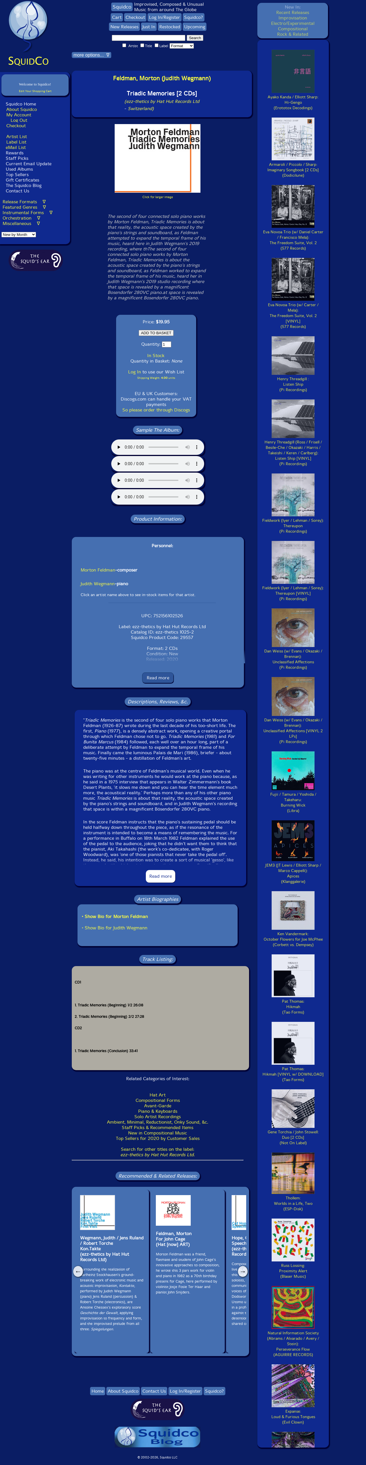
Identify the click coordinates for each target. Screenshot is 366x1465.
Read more (158, 677)
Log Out (19, 120)
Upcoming (194, 26)
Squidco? (193, 17)
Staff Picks (17, 158)
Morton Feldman (98, 570)
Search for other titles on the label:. (157, 1151)
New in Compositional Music (157, 1133)
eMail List (16, 147)
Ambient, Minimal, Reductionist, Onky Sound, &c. (157, 1122)
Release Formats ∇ (24, 201)
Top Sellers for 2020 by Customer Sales (158, 1138)
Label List (16, 142)
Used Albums (19, 169)
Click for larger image (157, 197)
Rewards (14, 153)
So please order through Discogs (156, 410)
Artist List (16, 136)
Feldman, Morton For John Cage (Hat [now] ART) (174, 1239)
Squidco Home (21, 104)
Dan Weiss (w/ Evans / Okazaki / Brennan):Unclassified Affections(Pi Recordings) (293, 656)
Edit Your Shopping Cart (35, 91)
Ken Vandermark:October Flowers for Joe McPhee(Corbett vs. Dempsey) (293, 936)
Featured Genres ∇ (24, 207)
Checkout (16, 125)
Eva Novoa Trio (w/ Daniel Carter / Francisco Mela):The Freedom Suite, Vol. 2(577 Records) (293, 237)
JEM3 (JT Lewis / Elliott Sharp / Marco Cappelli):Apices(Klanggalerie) (293, 870)
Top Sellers (17, 174)
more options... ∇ (91, 55)
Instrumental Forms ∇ (28, 212)
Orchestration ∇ (21, 218)
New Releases (124, 26)
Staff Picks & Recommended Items (157, 1127)
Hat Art (158, 1095)
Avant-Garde (157, 1105)
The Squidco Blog (23, 185)
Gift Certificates (22, 180)
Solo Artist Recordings (157, 1116)
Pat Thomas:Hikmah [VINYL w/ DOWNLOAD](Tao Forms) (293, 1071)
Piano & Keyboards (157, 1111)
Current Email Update (27, 163)
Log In (134, 372)
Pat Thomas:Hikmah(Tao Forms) (293, 1004)
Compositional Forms (158, 1100)
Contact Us (16, 191)
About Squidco (21, 109)
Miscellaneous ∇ (21, 223)
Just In (148, 26)
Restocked (169, 26)
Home (98, 1391)
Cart (117, 17)
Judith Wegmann (98, 583)
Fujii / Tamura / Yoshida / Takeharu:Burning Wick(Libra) (293, 800)
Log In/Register (164, 17)
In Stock (155, 355)
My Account (18, 115)
